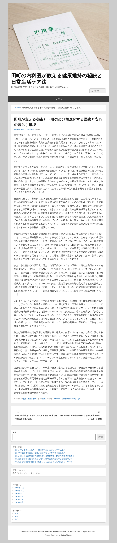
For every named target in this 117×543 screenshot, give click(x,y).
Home (17, 108)
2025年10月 (19, 491)
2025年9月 (19, 493)
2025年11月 (19, 488)
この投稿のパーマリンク (70, 399)
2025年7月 (19, 499)
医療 (30, 399)
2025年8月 (19, 496)
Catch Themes (66, 535)
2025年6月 (19, 502)
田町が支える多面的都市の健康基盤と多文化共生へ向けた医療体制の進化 (44, 456)
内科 (25, 399)
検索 (14, 432)
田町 (35, 399)
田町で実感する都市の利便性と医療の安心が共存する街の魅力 (40, 453)
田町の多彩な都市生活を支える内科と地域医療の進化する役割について (44, 459)
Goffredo (30, 129)
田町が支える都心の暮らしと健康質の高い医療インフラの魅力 (40, 450)
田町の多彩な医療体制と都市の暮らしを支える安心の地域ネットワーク (44, 462)
